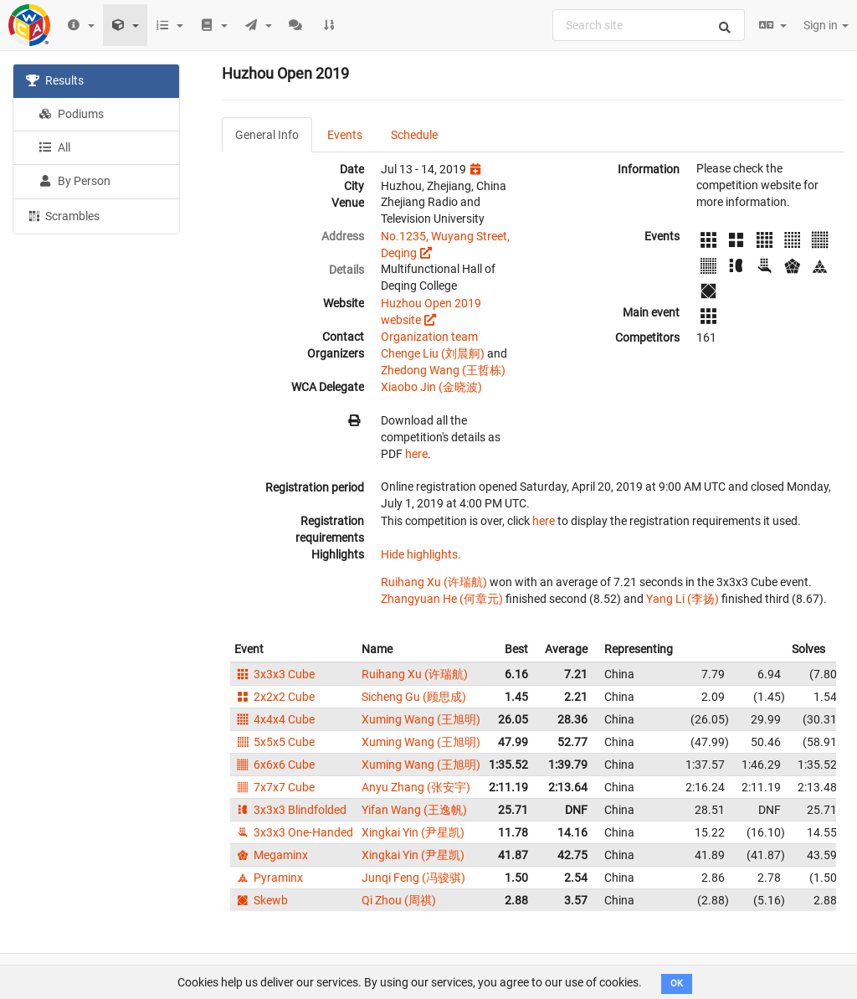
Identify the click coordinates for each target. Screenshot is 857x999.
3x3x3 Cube (274, 674)
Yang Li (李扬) (682, 598)
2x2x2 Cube (274, 696)
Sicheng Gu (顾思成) (414, 696)
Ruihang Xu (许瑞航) (434, 582)
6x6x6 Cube (274, 764)
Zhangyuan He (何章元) (442, 598)
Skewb (261, 900)
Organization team (429, 336)
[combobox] (648, 25)
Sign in (826, 25)
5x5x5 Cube (274, 742)
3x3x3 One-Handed (293, 832)
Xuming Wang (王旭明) (421, 719)
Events (344, 135)
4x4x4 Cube (274, 719)
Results (55, 80)
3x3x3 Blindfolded (290, 809)
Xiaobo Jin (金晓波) (431, 387)
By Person (74, 181)
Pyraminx (268, 877)
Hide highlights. (421, 554)
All (54, 147)
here (416, 454)
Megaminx (271, 855)
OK (676, 983)
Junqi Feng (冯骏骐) (413, 877)
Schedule (414, 135)
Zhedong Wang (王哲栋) (443, 370)
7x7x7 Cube (274, 787)
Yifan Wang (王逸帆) (414, 809)
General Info (267, 135)
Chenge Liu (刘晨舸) (433, 353)
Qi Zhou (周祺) (399, 900)
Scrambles (63, 215)
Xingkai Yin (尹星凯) (413, 832)
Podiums (71, 114)
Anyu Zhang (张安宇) (416, 787)
